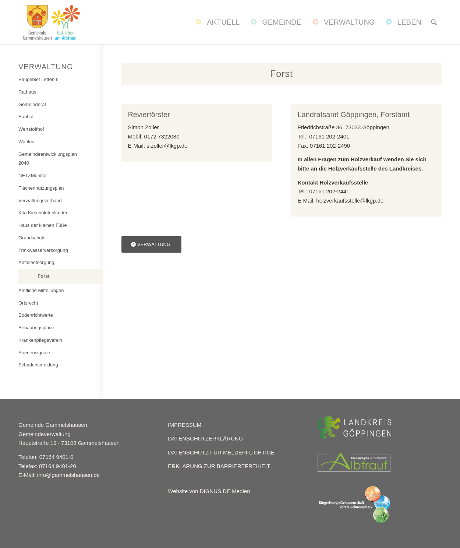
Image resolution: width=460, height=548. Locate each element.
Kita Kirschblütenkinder (42, 212)
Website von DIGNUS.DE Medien (209, 491)
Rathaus (27, 92)
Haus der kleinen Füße (42, 225)
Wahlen (26, 141)
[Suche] (434, 22)
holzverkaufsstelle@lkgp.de (349, 200)
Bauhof (25, 116)
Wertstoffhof (31, 129)
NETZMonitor (32, 175)
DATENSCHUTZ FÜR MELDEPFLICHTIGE (221, 452)
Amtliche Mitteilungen (41, 290)
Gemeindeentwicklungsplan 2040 (47, 158)
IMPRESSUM (184, 425)
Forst (44, 276)
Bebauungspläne (36, 327)
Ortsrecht (28, 303)
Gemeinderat (32, 104)
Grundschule (32, 237)
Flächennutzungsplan (41, 188)
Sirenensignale (34, 352)
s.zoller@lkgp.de (166, 146)
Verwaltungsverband (40, 200)
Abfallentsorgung (36, 262)
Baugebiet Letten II (38, 79)
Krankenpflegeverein (40, 340)
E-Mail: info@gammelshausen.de (59, 475)
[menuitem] (216, 22)
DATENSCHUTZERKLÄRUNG (205, 438)
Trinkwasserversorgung (43, 250)
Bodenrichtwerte (35, 315)
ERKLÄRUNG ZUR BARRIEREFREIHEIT (219, 466)
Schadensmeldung (38, 365)
